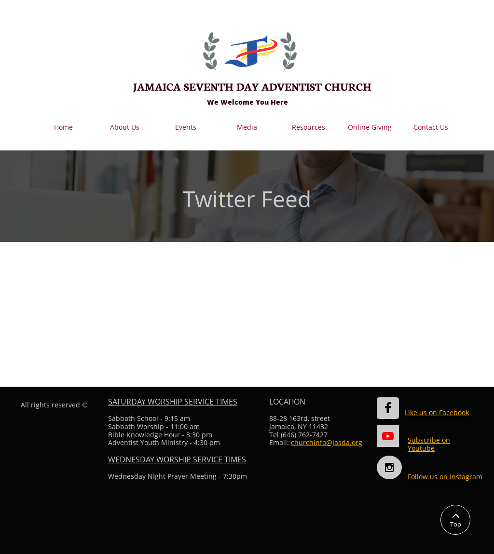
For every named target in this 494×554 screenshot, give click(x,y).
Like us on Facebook (437, 412)
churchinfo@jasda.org (326, 442)
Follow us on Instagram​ (445, 476)
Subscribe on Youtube (429, 444)
